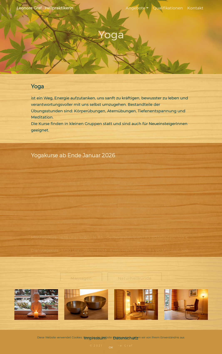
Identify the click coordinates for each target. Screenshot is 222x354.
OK (111, 347)
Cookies (77, 337)
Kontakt (195, 7)
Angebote (135, 7)
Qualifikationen (168, 7)
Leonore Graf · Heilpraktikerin (45, 8)
